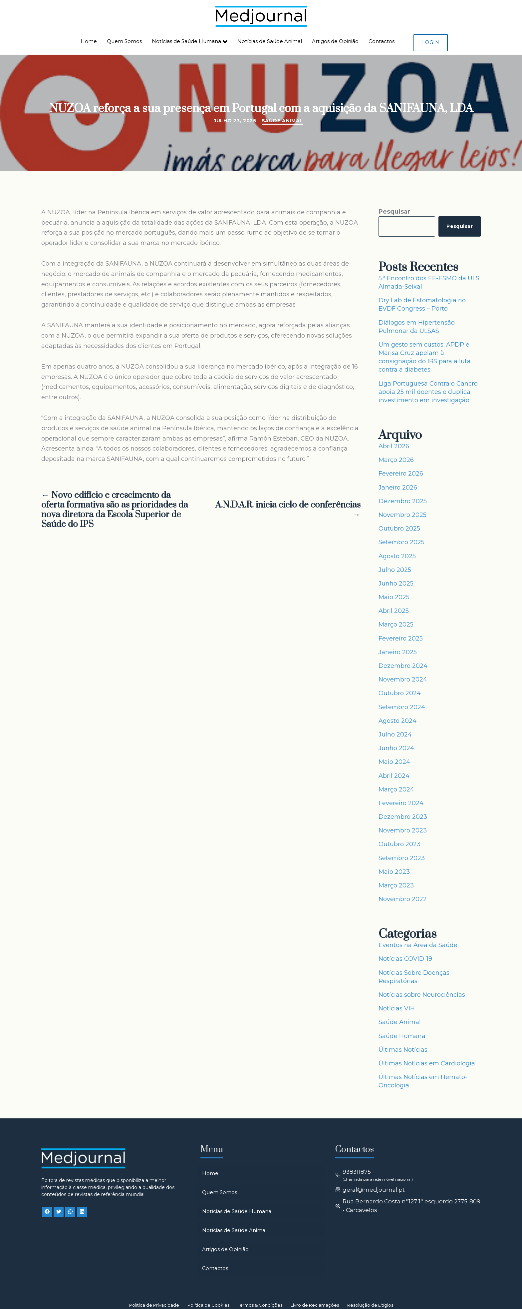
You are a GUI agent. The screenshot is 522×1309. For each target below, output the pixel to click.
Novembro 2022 (403, 899)
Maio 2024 (394, 761)
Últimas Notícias (403, 1049)
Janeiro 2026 (398, 487)
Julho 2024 (395, 734)
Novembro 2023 (403, 830)
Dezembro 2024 (403, 665)
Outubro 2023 (399, 844)
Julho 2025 (395, 570)
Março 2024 (396, 789)
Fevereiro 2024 (401, 803)
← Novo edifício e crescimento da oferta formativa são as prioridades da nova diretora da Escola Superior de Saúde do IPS (114, 510)
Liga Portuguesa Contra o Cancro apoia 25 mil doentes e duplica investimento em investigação (428, 392)
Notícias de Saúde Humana (189, 41)
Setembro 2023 (402, 858)
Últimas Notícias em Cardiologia (427, 1063)
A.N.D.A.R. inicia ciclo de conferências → (288, 510)
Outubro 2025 (399, 528)
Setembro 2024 (402, 707)
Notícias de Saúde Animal (269, 41)
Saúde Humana (402, 1036)
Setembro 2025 (401, 542)
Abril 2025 (394, 611)
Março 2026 (396, 460)
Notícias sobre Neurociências (422, 994)
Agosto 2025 (397, 556)
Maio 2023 (394, 871)
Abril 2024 (394, 775)
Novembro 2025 (402, 515)
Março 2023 (396, 885)
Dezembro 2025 (403, 501)
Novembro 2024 (403, 679)
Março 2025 (396, 624)
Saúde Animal (282, 121)
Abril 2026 (394, 446)
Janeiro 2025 (398, 652)
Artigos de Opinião (335, 41)
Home (89, 41)
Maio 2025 (394, 597)
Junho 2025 (396, 583)
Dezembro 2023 (403, 816)
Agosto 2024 (397, 720)
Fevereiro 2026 (401, 473)
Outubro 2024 (400, 693)
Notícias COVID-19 (405, 958)
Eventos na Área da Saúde (418, 945)
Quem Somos (124, 41)
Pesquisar (394, 211)
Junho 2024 (396, 748)
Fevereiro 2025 (401, 638)
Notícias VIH (397, 1008)
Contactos (381, 41)
